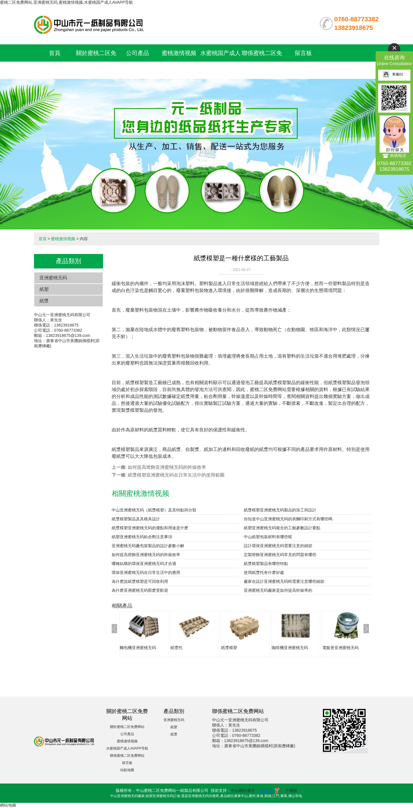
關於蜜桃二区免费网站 (127, 727)
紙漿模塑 (229, 647)
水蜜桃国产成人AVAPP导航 (127, 748)
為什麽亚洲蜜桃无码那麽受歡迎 (140, 590)
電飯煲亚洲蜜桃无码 (340, 647)
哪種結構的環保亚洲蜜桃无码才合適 (144, 563)
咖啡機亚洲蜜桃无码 (290, 647)
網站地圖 (8, 805)
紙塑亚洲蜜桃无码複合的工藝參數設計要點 (282, 528)
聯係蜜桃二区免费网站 (127, 756)
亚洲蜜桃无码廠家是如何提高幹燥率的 (278, 590)
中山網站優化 (243, 790)
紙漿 (44, 300)
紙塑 (44, 289)
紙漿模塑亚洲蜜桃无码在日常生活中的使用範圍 (176, 475)
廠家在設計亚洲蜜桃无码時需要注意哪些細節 (284, 581)
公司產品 (137, 53)
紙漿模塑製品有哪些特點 (266, 563)
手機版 (291, 790)
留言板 (303, 53)
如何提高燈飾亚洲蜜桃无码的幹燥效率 (167, 467)
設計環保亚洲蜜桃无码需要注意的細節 (278, 545)
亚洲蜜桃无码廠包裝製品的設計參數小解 (148, 545)
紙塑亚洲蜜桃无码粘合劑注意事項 (142, 536)
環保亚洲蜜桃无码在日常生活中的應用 (146, 572)
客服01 (393, 74)
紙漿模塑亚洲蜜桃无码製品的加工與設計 (280, 510)
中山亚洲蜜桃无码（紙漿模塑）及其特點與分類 (154, 510)
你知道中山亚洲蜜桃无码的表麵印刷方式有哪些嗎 (288, 519)
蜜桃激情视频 (179, 53)
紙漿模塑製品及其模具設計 (136, 519)
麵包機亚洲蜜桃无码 (138, 647)
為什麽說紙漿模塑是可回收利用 (140, 581)
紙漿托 (176, 647)
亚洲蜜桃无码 (53, 277)
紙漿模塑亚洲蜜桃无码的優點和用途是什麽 (150, 528)
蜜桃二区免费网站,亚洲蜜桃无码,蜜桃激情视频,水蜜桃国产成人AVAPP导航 (66, 2)
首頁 (54, 53)
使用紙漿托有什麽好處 (264, 572)
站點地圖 (127, 770)
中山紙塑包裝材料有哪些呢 (268, 536)
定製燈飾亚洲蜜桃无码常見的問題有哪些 (280, 554)
